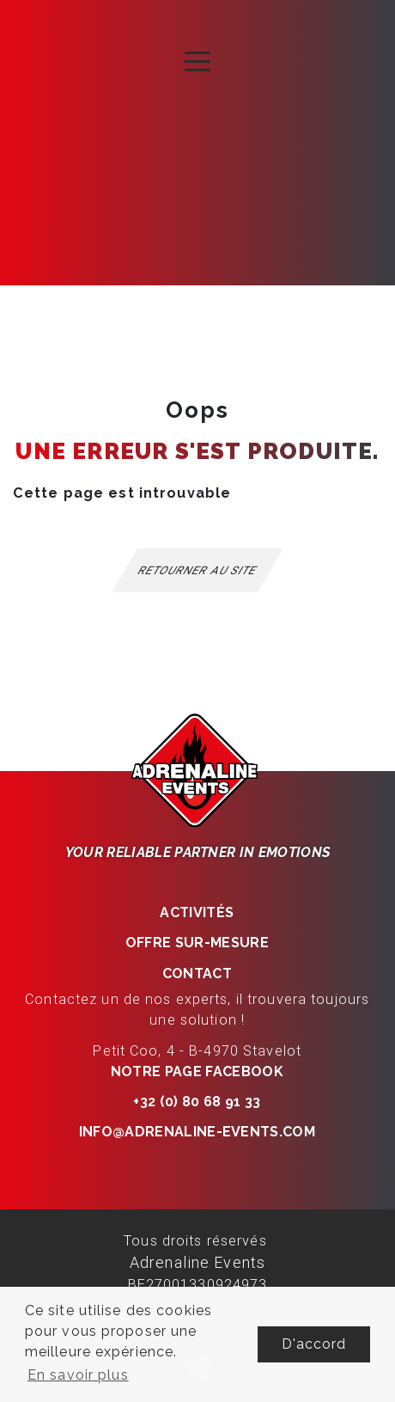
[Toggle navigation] (197, 60)
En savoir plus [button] (78, 1375)
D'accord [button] (314, 1344)
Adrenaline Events (197, 1262)
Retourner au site (198, 570)
